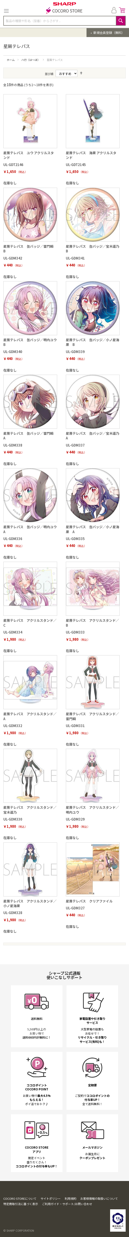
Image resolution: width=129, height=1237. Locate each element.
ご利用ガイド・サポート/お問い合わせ (67, 1204)
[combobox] (64, 21)
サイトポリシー (50, 1198)
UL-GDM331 (75, 725)
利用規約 (70, 1198)
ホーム (11, 60)
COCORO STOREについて (19, 1198)
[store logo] (64, 11)
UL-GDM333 (75, 632)
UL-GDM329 (75, 819)
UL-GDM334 (12, 632)
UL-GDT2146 (13, 164)
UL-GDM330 (12, 819)
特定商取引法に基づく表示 (20, 1204)
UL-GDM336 (12, 538)
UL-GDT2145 (76, 164)
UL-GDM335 (75, 538)
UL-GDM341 (75, 258)
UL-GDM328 (12, 912)
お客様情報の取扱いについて (99, 1198)
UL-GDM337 (75, 445)
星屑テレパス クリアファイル (89, 901)
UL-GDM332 (12, 725)
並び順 (49, 74)
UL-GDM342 (12, 258)
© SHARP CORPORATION (18, 1230)
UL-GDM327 (75, 908)
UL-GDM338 (12, 445)
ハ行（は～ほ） (31, 60)
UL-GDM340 (12, 351)
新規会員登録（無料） (109, 32)
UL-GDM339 (75, 351)
